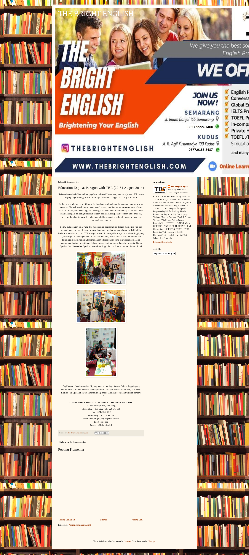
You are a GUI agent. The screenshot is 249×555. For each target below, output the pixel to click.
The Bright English (179, 187)
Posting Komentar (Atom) (80, 525)
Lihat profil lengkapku (162, 242)
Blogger (151, 541)
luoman (127, 541)
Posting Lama (137, 520)
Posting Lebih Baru (67, 520)
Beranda (103, 520)
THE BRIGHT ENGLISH (96, 13)
